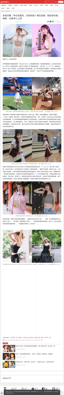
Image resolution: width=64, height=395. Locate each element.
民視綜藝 (16, 5)
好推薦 (30, 5)
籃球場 (5, 340)
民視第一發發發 (23, 5)
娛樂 (14, 340)
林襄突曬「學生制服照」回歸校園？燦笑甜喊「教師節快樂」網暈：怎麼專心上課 (31, 337)
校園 (42, 340)
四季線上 (2, 11)
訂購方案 (60, 2)
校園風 (36, 340)
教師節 (23, 340)
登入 (56, 2)
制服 (20, 340)
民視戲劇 (10, 5)
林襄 (39, 340)
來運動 (46, 5)
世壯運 (41, 5)
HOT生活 (36, 5)
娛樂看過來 (3, 5)
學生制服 (10, 340)
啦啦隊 (16, 340)
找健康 (51, 5)
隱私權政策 (40, 391)
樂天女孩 (32, 340)
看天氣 (56, 5)
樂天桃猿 (27, 340)
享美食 (8, 8)
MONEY (3, 8)
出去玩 (13, 8)
